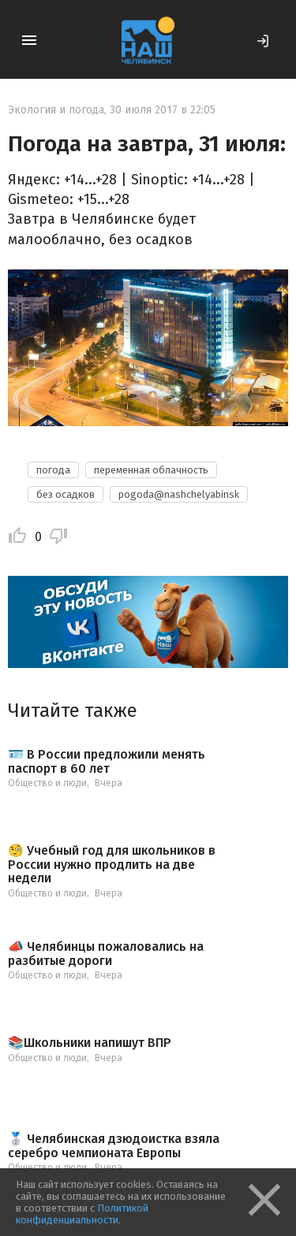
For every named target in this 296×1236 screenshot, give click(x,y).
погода (53, 470)
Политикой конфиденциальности (82, 1214)
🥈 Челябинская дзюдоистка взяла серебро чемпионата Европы (113, 1146)
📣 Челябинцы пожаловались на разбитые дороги (106, 953)
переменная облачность (151, 470)
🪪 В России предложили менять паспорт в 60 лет (106, 761)
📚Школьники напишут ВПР (89, 1043)
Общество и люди (47, 783)
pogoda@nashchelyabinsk (178, 494)
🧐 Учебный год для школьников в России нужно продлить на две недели (111, 864)
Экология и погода (56, 110)
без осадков (65, 494)
